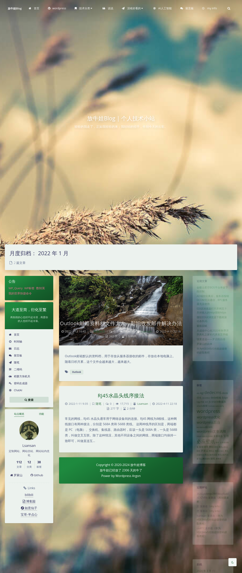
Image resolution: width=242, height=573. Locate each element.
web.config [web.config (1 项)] (221, 410)
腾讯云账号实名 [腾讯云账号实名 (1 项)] (210, 469)
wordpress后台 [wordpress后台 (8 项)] (208, 430)
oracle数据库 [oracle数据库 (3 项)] (219, 406)
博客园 (29, 501)
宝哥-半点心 (29, 514)
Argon (136, 476)
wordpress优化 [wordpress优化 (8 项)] (208, 424)
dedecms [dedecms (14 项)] (213, 395)
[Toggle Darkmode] (232, 562)
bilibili (29, 495)
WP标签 (29, 288)
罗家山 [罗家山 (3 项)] (203, 464)
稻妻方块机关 (19, 376)
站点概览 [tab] (19, 414)
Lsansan (146, 331)
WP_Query (15, 288)
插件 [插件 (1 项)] (218, 454)
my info (215, 511)
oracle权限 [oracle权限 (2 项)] (200, 410)
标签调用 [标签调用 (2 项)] (202, 459)
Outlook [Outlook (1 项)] (211, 410)
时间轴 (15, 341)
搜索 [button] (29, 400)
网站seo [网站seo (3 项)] (213, 459)
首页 (14, 334)
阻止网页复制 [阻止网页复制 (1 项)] (203, 473)
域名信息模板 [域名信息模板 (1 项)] (206, 446)
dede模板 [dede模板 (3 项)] (216, 401)
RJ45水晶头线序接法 (121, 395)
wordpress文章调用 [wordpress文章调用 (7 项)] (211, 441)
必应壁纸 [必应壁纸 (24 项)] (204, 453)
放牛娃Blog (15, 8)
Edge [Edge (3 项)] (227, 401)
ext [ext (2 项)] (205, 406)
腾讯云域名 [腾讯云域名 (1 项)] (220, 464)
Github (37, 475)
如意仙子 (29, 508)
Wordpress (123, 476)
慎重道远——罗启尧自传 (211, 351)
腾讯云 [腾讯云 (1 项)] (211, 464)
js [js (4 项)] (209, 405)
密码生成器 (18, 383)
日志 (14, 348)
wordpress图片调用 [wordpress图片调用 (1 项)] (203, 436)
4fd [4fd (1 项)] (195, 395)
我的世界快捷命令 (20, 293)
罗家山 (16, 475)
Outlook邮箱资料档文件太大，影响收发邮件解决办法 (121, 323)
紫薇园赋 (200, 335)
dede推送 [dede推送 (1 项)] (204, 401)
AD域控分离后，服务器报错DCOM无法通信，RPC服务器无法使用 (213, 304)
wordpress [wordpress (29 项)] (208, 417)
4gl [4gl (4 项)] (199, 395)
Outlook (76, 372)
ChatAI (15, 390)
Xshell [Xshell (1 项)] (196, 446)
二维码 (15, 369)
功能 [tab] (41, 414)
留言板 (15, 355)
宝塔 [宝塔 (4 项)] (228, 446)
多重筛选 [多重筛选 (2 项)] (219, 446)
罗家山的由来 (203, 357)
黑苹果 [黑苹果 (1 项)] (219, 473)
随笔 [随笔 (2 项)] (212, 473)
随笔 (14, 362)
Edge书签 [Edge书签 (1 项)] (198, 406)
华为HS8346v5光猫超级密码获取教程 (212, 526)
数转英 (40, 288)
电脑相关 (99, 331)
